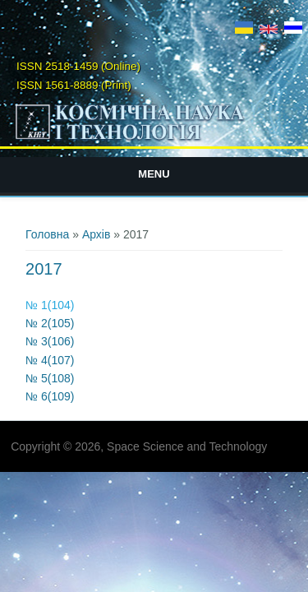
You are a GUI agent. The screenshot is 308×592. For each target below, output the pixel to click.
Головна (47, 234)
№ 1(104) (49, 305)
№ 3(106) (49, 341)
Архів (96, 234)
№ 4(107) (49, 360)
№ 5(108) (49, 378)
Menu (153, 174)
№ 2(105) (49, 323)
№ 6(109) (49, 396)
